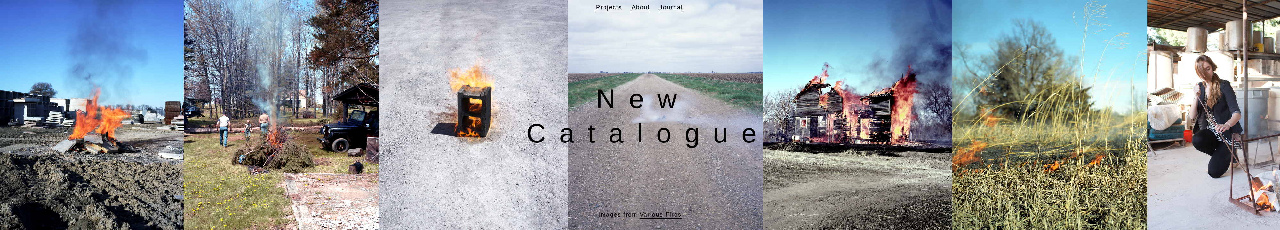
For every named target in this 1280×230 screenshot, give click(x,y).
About (641, 7)
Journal (671, 7)
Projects (609, 7)
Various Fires (661, 214)
